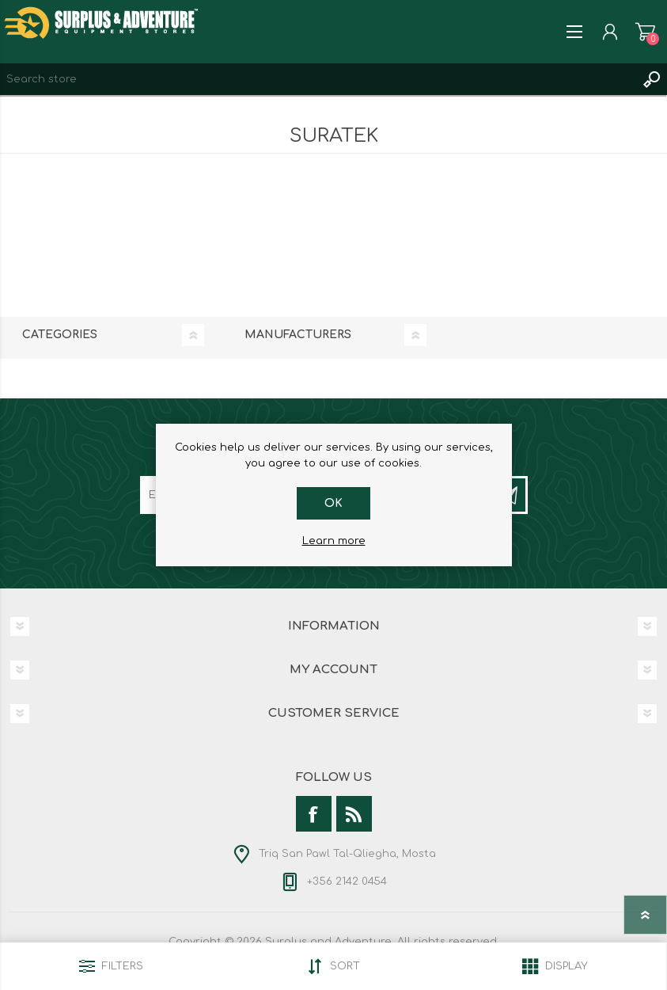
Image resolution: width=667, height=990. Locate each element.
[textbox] (317, 79)
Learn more (334, 540)
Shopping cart (645, 31)
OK (333, 503)
